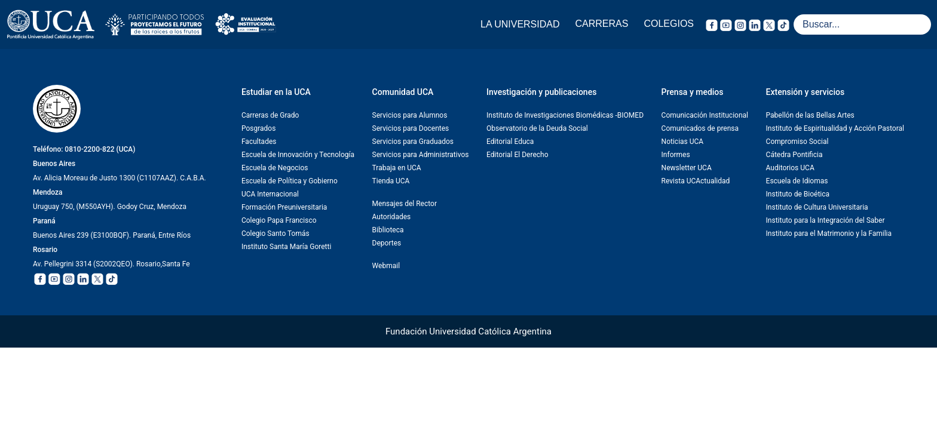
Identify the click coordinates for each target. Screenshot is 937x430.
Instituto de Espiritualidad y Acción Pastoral (835, 128)
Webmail (386, 266)
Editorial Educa (510, 141)
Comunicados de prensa (700, 128)
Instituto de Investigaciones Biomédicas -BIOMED (565, 115)
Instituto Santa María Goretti (286, 246)
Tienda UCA (391, 181)
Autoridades (391, 217)
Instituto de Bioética (797, 194)
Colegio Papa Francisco (279, 220)
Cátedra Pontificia (794, 154)
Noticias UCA (683, 141)
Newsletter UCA (687, 168)
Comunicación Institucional (705, 115)
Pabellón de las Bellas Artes (810, 115)
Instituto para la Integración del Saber (825, 220)
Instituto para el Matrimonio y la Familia (829, 233)
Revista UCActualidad (696, 181)
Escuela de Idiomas (797, 181)
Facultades (259, 141)
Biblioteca (388, 230)
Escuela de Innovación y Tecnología (297, 154)
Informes (676, 154)
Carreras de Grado (270, 115)
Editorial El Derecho (517, 154)
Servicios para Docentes (410, 128)
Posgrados (258, 128)
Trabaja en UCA (396, 168)
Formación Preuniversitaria (284, 207)
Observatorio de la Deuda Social (537, 128)
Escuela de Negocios (274, 168)
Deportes (387, 243)
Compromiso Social (797, 141)
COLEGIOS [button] (669, 24)
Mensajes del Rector (404, 203)
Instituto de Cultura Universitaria (817, 207)
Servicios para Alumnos (410, 115)
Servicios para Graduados (413, 141)
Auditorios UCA (790, 168)
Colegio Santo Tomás (275, 233)
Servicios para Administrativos (420, 154)
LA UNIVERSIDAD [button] (519, 24)
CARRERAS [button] (602, 24)
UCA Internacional (270, 194)
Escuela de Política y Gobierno (289, 181)
